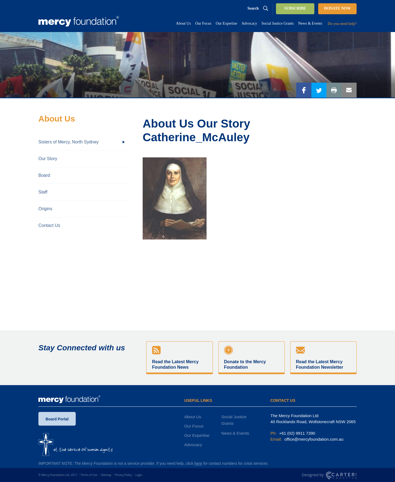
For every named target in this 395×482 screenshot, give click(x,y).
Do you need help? (342, 24)
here (198, 463)
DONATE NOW (337, 8)
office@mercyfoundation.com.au (313, 439)
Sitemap (106, 475)
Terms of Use (89, 475)
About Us (192, 416)
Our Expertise (197, 435)
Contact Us (49, 225)
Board (44, 175)
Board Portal (57, 420)
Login (138, 475)
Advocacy (193, 444)
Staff (42, 192)
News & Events (235, 433)
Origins (45, 208)
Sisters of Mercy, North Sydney (68, 142)
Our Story (47, 158)
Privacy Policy (123, 475)
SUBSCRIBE (295, 8)
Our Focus (194, 426)
